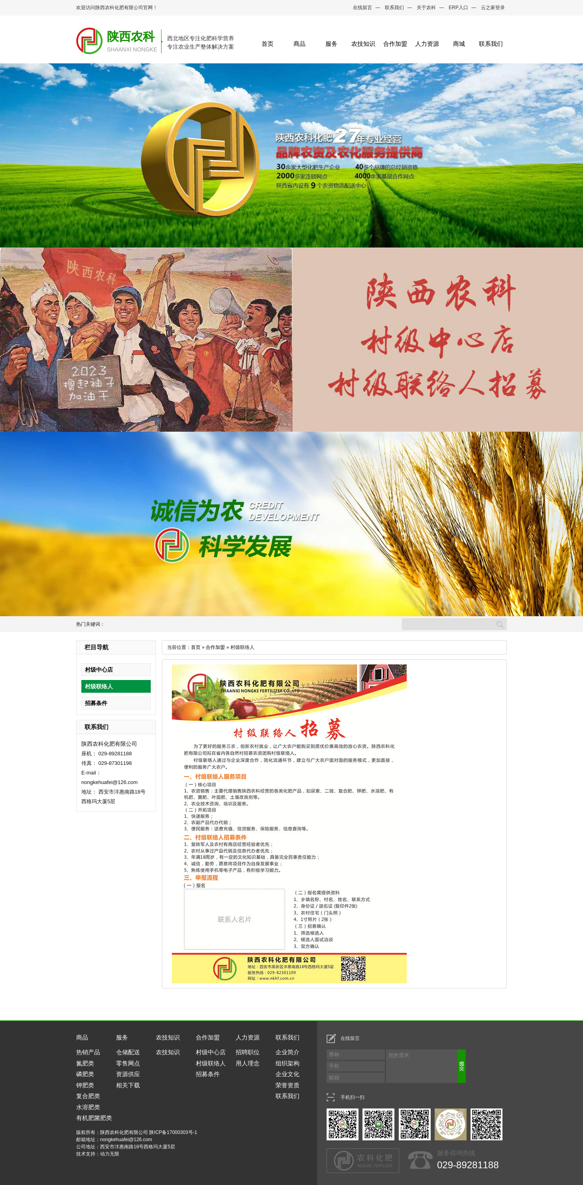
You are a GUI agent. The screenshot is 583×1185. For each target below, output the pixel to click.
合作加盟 (395, 43)
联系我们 (394, 7)
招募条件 (96, 703)
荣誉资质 (287, 1085)
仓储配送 (128, 1052)
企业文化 (287, 1074)
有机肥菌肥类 (94, 1117)
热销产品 (88, 1052)
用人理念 (248, 1063)
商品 (299, 43)
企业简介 (287, 1052)
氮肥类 (85, 1063)
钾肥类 (85, 1085)
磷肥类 (85, 1074)
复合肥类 (88, 1096)
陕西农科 (131, 36)
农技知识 (363, 43)
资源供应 (128, 1074)
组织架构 (287, 1063)
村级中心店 (99, 669)
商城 (459, 43)
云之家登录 (493, 7)
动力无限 (109, 1154)
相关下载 (128, 1085)
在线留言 (362, 7)
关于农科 (426, 7)
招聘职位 (248, 1052)
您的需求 (427, 1066)
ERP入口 (458, 7)
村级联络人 (99, 686)
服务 (331, 43)
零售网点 (128, 1063)
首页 (268, 43)
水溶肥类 (88, 1107)
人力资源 (427, 43)
